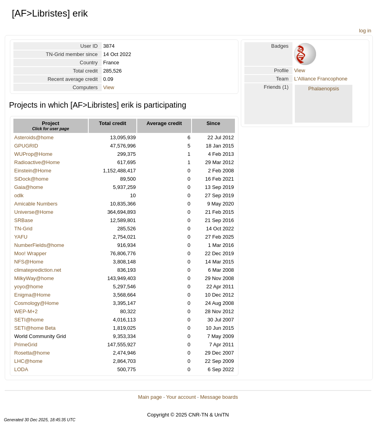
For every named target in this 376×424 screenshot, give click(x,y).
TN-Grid (23, 229)
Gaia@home (28, 187)
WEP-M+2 (26, 311)
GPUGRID (26, 146)
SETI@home (29, 320)
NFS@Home (28, 262)
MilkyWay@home (34, 278)
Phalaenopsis (323, 89)
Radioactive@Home (37, 162)
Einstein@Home (32, 171)
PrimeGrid (25, 344)
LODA (21, 369)
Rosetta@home (32, 353)
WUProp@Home (33, 154)
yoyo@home (28, 287)
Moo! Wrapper (30, 253)
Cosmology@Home (36, 303)
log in (365, 31)
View (108, 87)
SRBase (23, 220)
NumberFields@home (39, 245)
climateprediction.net (37, 270)
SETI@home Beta (35, 328)
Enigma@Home (32, 295)
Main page (150, 397)
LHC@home (28, 361)
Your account (180, 397)
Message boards (219, 397)
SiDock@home (31, 179)
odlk (19, 195)
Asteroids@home (34, 137)
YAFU (21, 237)
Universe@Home (33, 212)
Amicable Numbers (36, 204)
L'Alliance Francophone (320, 79)
